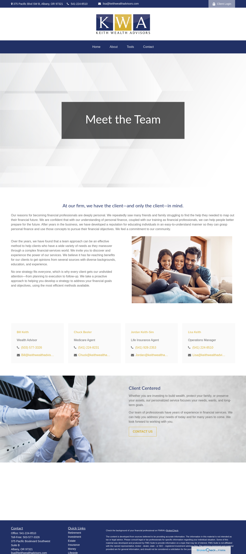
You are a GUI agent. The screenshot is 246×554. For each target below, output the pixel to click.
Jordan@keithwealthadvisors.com (152, 355)
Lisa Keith (194, 332)
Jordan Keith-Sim (142, 332)
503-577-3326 (31, 537)
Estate (72, 540)
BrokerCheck (172, 530)
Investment (74, 536)
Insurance (74, 544)
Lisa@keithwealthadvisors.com (209, 355)
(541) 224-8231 (88, 347)
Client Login (221, 4)
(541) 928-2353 (145, 347)
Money (72, 548)
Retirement (74, 532)
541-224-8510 (77, 3)
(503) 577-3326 (31, 347)
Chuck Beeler (83, 332)
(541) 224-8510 (202, 347)
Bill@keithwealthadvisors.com (38, 355)
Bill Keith (23, 332)
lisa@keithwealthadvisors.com (118, 3)
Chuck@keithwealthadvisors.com (95, 355)
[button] (96, 46)
